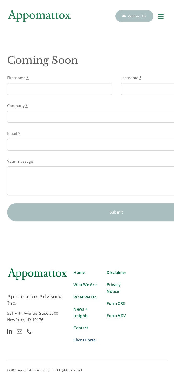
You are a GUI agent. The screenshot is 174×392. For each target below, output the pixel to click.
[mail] (19, 331)
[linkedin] (9, 331)
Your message (20, 161)
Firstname (18, 78)
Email (13, 134)
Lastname (131, 78)
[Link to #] (161, 16)
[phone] (29, 331)
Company (17, 106)
